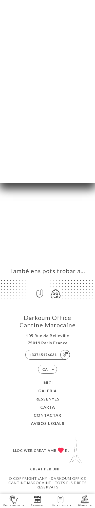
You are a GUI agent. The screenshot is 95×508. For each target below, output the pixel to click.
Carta (47, 407)
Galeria (47, 390)
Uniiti (58, 469)
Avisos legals (47, 423)
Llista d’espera (60, 501)
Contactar (47, 415)
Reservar (37, 501)
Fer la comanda (13, 501)
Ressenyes (47, 398)
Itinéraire (85, 501)
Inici (48, 382)
